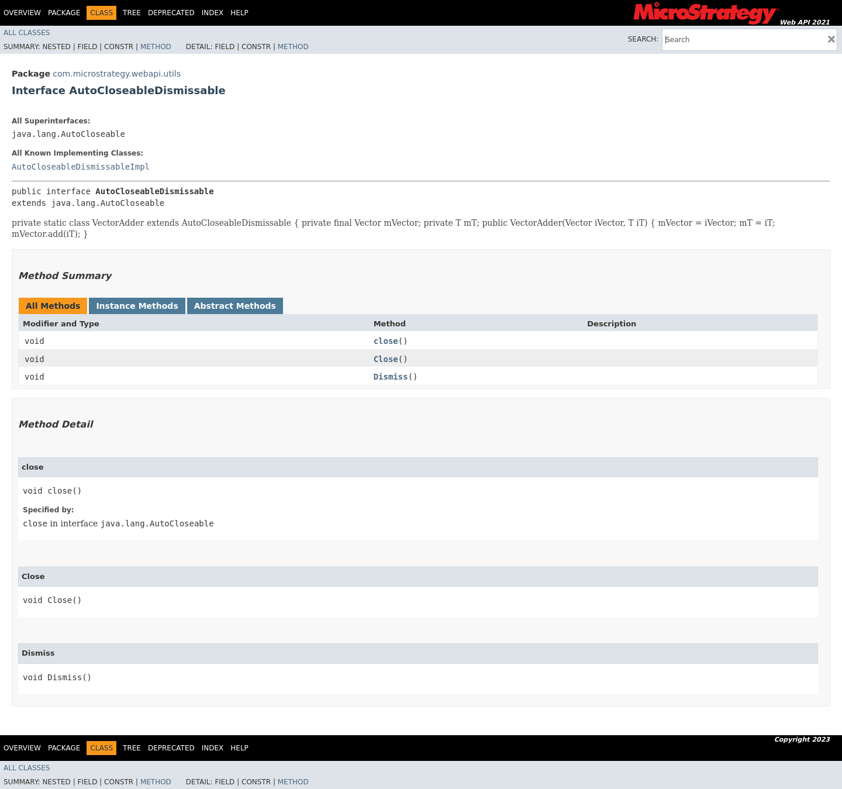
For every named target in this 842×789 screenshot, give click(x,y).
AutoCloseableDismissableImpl (81, 166)
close (386, 341)
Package (64, 13)
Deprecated (171, 13)
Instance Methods (137, 306)
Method (155, 47)
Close (386, 359)
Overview (22, 13)
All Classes (27, 33)
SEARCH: (643, 39)
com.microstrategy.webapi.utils (117, 73)
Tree (132, 13)
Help (239, 13)
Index (213, 13)
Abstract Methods (235, 306)
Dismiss (391, 376)
